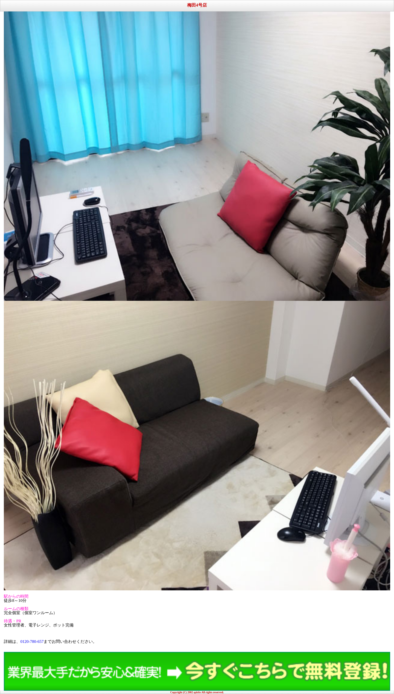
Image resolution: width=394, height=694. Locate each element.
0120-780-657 (32, 641)
